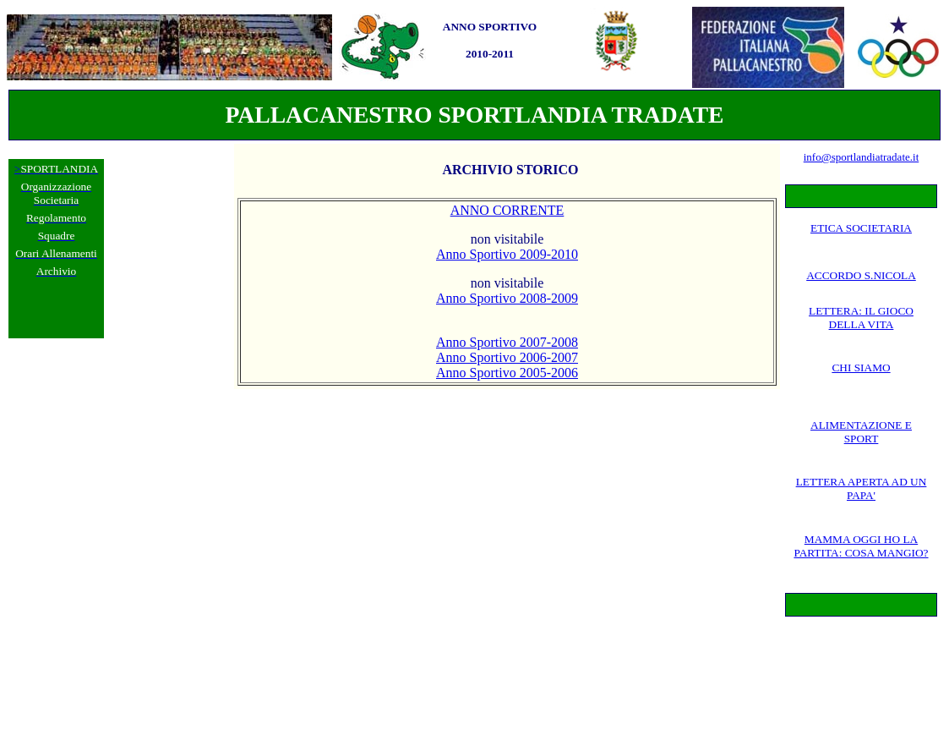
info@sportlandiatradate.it (861, 157)
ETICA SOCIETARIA (861, 228)
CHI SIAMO (861, 367)
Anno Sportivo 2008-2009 (507, 298)
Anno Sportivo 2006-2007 (507, 357)
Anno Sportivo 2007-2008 (507, 342)
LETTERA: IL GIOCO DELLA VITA (861, 317)
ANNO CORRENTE (507, 210)
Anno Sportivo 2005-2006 (507, 372)
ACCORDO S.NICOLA (861, 275)
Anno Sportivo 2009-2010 (507, 254)
